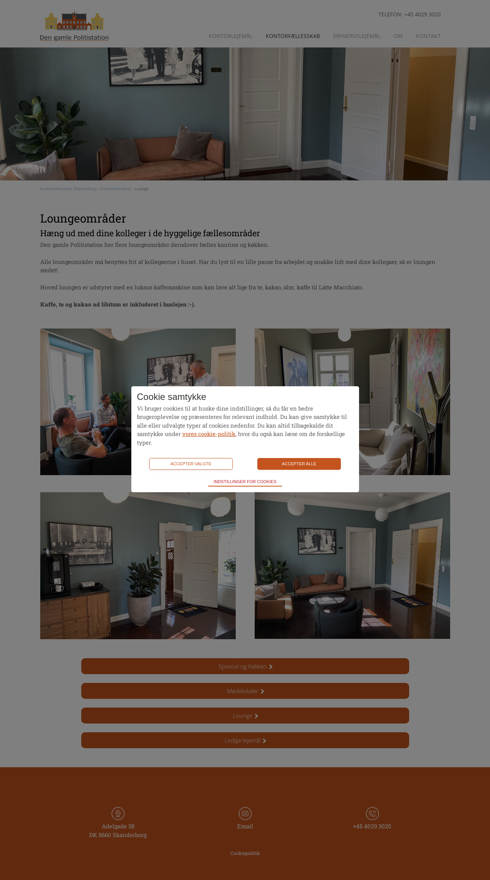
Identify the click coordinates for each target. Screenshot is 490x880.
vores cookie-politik (208, 434)
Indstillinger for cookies (245, 481)
